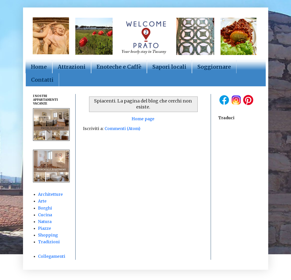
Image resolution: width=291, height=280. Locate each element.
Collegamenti (51, 256)
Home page (143, 118)
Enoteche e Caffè (119, 67)
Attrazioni (72, 67)
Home (39, 67)
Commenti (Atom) (122, 128)
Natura (45, 221)
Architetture (50, 194)
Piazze (44, 228)
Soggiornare (214, 67)
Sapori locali (169, 67)
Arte (42, 201)
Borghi (45, 208)
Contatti (42, 79)
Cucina (45, 214)
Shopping (48, 235)
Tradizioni (49, 241)
